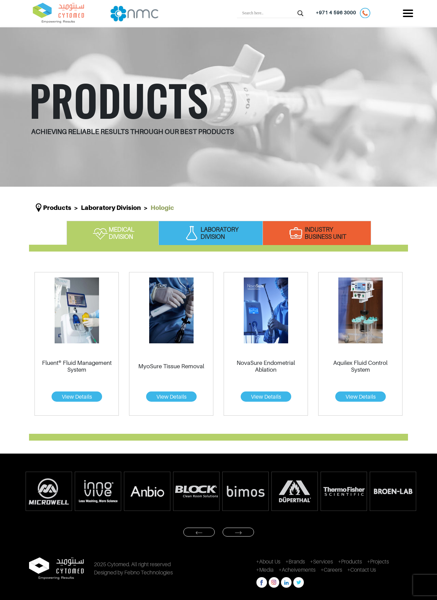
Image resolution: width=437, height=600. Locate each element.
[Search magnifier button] (300, 13)
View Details (77, 396)
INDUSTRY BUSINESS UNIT (316, 233)
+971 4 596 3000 (343, 13)
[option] (48, 491)
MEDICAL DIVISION (112, 233)
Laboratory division (111, 207)
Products (57, 207)
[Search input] (268, 13)
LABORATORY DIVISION (210, 233)
